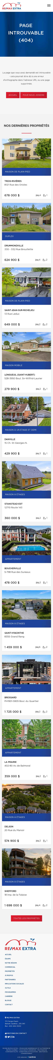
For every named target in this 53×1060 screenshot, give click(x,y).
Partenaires (10, 979)
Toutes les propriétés (26, 918)
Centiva (32, 1057)
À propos (9, 975)
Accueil (13, 95)
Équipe (8, 958)
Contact (9, 1004)
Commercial (10, 967)
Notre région (11, 963)
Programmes (10, 992)
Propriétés (10, 971)
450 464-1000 (15, 1026)
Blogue (8, 1000)
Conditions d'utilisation (28, 1051)
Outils (8, 988)
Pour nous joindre (33, 95)
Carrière (9, 996)
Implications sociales (14, 984)
